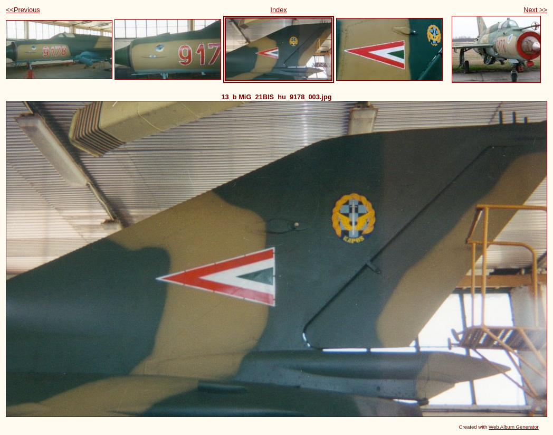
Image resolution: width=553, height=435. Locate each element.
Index (278, 10)
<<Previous (23, 10)
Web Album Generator (514, 427)
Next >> (535, 10)
